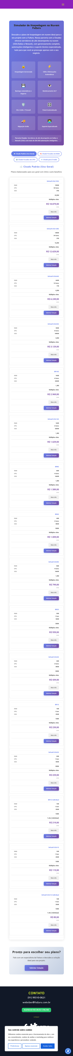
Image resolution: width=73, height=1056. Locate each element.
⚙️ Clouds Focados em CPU (25, 160)
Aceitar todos (47, 1046)
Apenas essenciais (31, 1046)
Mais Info (53, 212)
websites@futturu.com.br (36, 1002)
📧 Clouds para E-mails (49, 160)
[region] (31, 1038)
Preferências (14, 1046)
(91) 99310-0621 (36, 997)
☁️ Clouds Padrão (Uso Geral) (23, 154)
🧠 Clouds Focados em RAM (50, 154)
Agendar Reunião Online (36, 1010)
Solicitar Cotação (51, 217)
